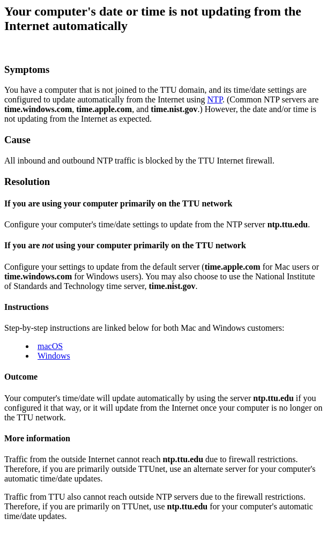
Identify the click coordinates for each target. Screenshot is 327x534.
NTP (214, 99)
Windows (54, 355)
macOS (50, 346)
